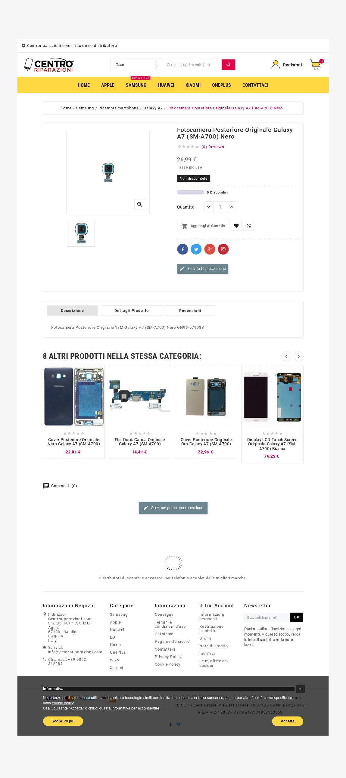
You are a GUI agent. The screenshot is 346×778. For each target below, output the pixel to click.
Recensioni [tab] (190, 311)
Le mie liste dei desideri (213, 663)
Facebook (182, 249)
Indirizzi (207, 653)
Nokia (115, 645)
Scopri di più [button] (62, 721)
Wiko (114, 660)
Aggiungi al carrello (203, 226)
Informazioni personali (211, 616)
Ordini (205, 638)
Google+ (209, 249)
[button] (300, 689)
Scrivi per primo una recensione (173, 508)
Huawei (117, 630)
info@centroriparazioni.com (75, 652)
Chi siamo (164, 634)
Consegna (164, 614)
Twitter (196, 249)
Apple (115, 622)
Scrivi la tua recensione (202, 269)
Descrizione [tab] (72, 311)
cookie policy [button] (62, 703)
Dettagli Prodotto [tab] (131, 311)
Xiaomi (116, 668)
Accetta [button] (288, 721)
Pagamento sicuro (172, 641)
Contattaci (165, 649)
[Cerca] (193, 64)
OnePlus (118, 652)
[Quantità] (220, 206)
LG (112, 637)
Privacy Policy (168, 657)
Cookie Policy (168, 664)
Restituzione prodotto (211, 628)
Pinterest (223, 249)
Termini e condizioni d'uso (170, 624)
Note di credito (213, 646)
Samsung (119, 614)
